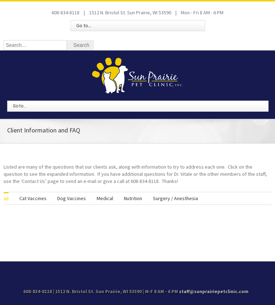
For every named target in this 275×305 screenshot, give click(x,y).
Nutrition (133, 198)
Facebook (137, 271)
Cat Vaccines (33, 198)
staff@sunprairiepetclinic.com (214, 292)
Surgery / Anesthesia (175, 198)
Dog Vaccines (71, 198)
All (6, 198)
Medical (105, 198)
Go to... (83, 25)
